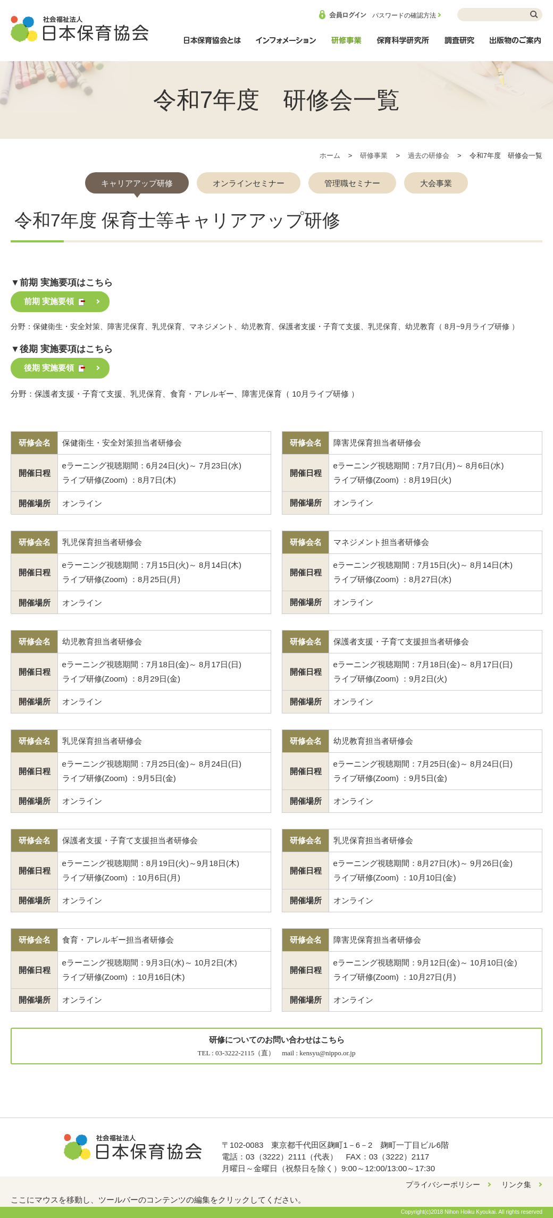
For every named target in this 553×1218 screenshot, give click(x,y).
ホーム (330, 155)
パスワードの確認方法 (404, 15)
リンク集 (516, 1184)
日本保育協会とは (212, 45)
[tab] (137, 183)
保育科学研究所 (403, 45)
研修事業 (346, 45)
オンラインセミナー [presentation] (248, 183)
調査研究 (459, 45)
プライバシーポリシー (443, 1184)
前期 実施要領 (49, 301)
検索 (534, 14)
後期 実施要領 (49, 367)
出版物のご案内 (515, 45)
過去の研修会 (428, 155)
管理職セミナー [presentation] (352, 183)
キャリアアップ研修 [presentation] (137, 183)
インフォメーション (285, 45)
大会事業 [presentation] (436, 183)
